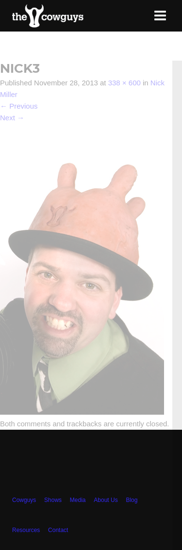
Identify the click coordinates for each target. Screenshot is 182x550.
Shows (53, 500)
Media (78, 500)
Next (12, 117)
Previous (19, 106)
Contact (58, 530)
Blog (131, 500)
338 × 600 (124, 83)
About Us (105, 500)
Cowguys (24, 500)
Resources (26, 530)
